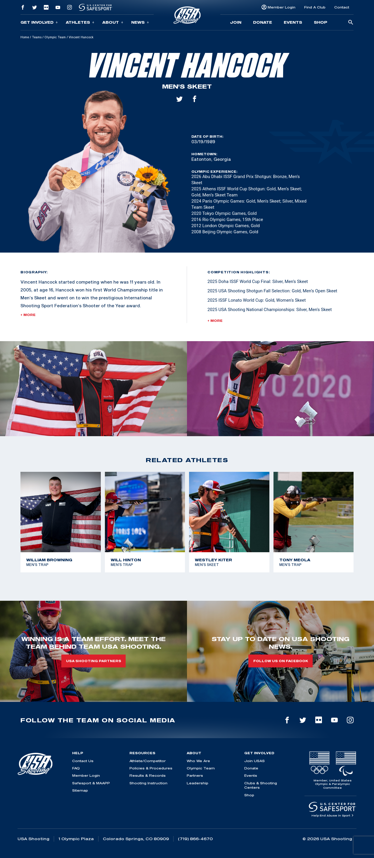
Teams (36, 37)
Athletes (80, 22)
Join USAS (254, 761)
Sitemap (80, 790)
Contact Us (83, 761)
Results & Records (147, 775)
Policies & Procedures (150, 768)
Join (235, 22)
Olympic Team (55, 37)
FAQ (76, 768)
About (112, 22)
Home (24, 37)
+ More (28, 315)
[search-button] (351, 22)
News (140, 22)
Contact (341, 7)
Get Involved (39, 22)
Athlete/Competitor (147, 761)
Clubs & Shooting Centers (260, 785)
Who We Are (198, 761)
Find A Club (314, 7)
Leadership (197, 783)
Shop (320, 22)
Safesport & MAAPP (91, 783)
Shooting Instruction (148, 783)
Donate (262, 22)
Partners (195, 775)
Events (293, 22)
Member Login (281, 7)
